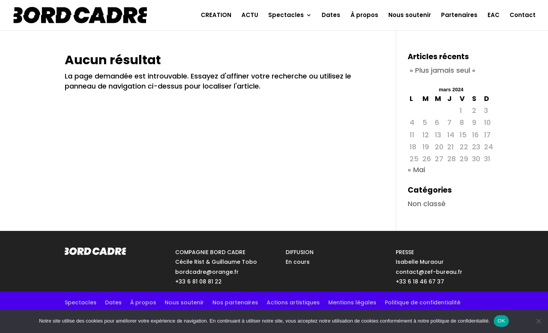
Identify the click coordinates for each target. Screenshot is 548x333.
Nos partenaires (235, 302)
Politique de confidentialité (422, 302)
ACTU (249, 15)
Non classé (427, 203)
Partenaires (459, 15)
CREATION (216, 15)
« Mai (416, 169)
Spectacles (286, 15)
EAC (494, 15)
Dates (331, 15)
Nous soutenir (409, 15)
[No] (538, 321)
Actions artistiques (293, 302)
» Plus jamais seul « (442, 70)
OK (501, 321)
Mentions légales (352, 302)
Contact (523, 15)
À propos (364, 15)
